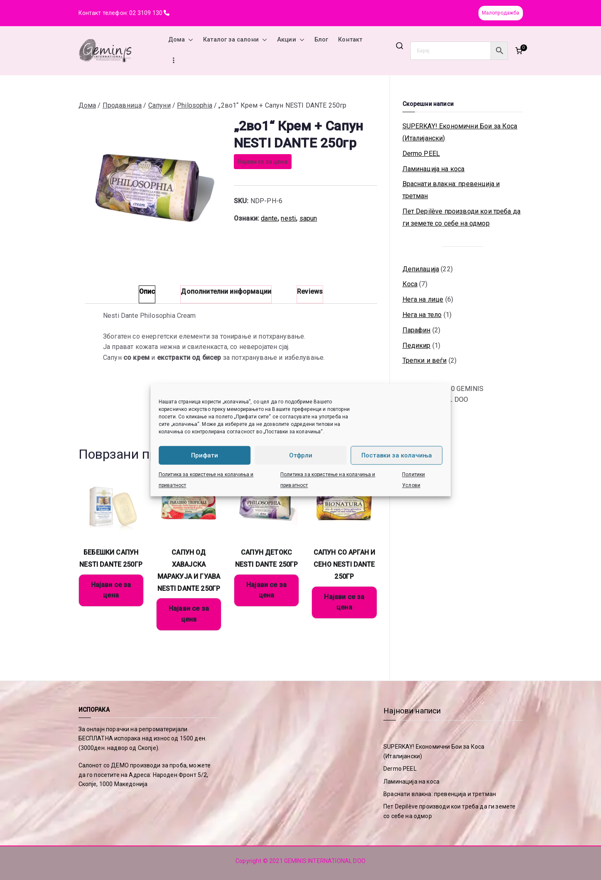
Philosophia (194, 105)
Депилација (420, 269)
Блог (321, 39)
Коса (410, 284)
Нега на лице (423, 299)
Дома (181, 39)
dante (269, 218)
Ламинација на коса (433, 169)
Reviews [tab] (310, 291)
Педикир (416, 345)
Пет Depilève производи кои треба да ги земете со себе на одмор (461, 217)
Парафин (416, 330)
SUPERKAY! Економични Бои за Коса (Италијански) (460, 132)
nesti (288, 218)
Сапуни (159, 105)
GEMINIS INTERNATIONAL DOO (325, 861)
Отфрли (300, 455)
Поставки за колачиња (396, 455)
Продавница (122, 105)
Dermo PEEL (421, 153)
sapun (308, 218)
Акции (290, 39)
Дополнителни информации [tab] (226, 291)
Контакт (350, 39)
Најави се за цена (262, 161)
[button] (189, 39)
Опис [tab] (147, 291)
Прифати (204, 455)
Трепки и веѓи (424, 360)
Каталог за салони (235, 39)
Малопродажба (501, 13)
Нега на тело (422, 315)
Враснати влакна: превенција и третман (451, 190)
